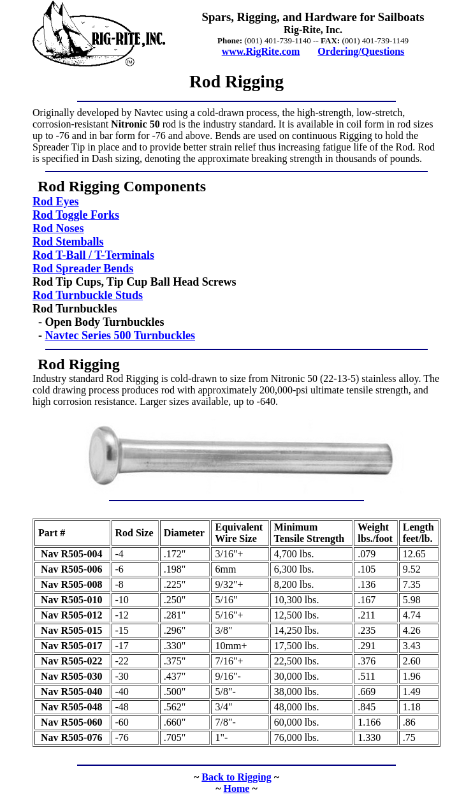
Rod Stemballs (68, 241)
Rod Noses (58, 228)
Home (237, 788)
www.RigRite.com (261, 51)
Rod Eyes (56, 201)
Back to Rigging (236, 777)
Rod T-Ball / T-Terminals (93, 255)
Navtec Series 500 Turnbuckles (120, 335)
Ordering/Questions (360, 51)
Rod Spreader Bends (83, 268)
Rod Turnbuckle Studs (88, 295)
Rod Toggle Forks (76, 215)
